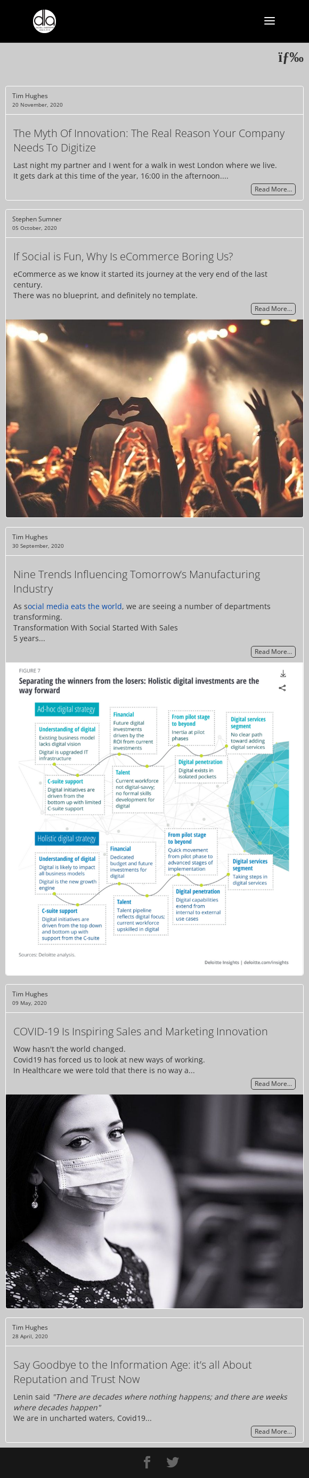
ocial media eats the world (75, 606)
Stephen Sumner (37, 218)
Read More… (273, 189)
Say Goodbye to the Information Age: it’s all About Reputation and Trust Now (132, 1371)
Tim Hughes (30, 95)
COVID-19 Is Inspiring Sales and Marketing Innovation (140, 1031)
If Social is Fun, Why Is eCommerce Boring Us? (123, 256)
